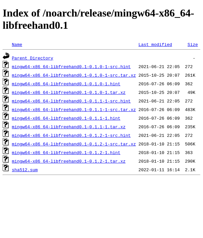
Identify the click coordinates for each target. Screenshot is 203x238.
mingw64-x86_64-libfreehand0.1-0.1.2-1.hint (66, 152)
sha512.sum (25, 170)
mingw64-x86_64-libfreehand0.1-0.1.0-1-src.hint (71, 66)
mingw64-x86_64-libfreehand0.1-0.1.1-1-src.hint (71, 101)
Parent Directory (32, 58)
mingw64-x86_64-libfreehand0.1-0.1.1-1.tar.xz (69, 127)
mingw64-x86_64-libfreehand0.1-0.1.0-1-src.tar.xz (74, 75)
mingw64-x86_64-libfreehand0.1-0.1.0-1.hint (66, 84)
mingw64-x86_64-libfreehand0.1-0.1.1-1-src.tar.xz (74, 109)
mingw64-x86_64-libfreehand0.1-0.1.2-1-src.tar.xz (74, 144)
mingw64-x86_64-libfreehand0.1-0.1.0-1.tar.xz (69, 92)
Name (17, 44)
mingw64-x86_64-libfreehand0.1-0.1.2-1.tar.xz (69, 161)
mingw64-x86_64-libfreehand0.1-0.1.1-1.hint (66, 118)
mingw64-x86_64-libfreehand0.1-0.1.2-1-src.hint (71, 135)
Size (192, 44)
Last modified (155, 44)
